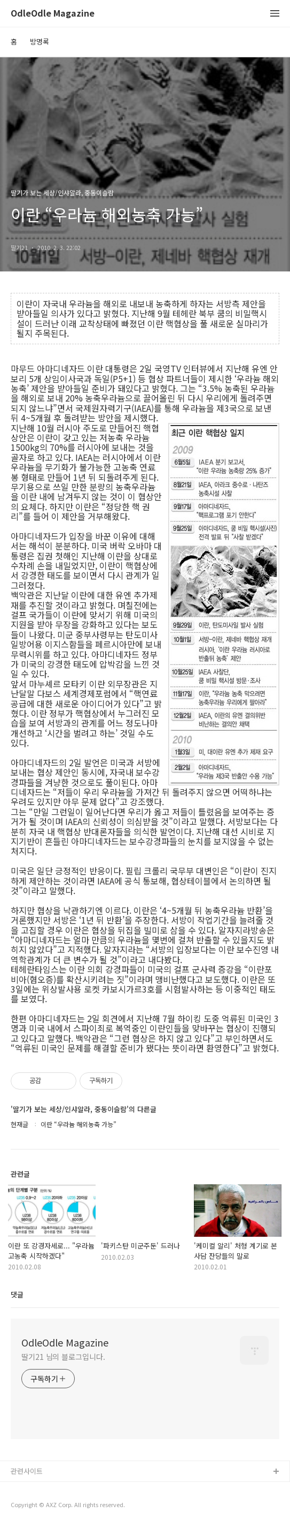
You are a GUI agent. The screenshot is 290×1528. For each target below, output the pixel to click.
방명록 (39, 41)
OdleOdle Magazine (53, 13)
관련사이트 (27, 1471)
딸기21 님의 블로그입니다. (63, 1356)
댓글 (17, 1294)
